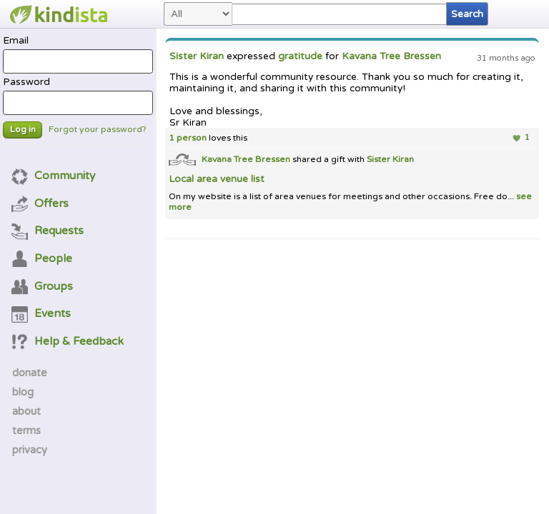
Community (53, 175)
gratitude (300, 56)
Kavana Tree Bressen (391, 56)
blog (23, 392)
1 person (188, 138)
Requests (47, 230)
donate (29, 372)
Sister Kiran (196, 56)
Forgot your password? (98, 129)
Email (77, 54)
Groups (42, 286)
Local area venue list (216, 179)
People (42, 258)
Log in (23, 129)
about (26, 411)
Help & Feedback (67, 341)
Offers (40, 203)
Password (77, 95)
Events (41, 313)
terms (26, 430)
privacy (29, 449)
